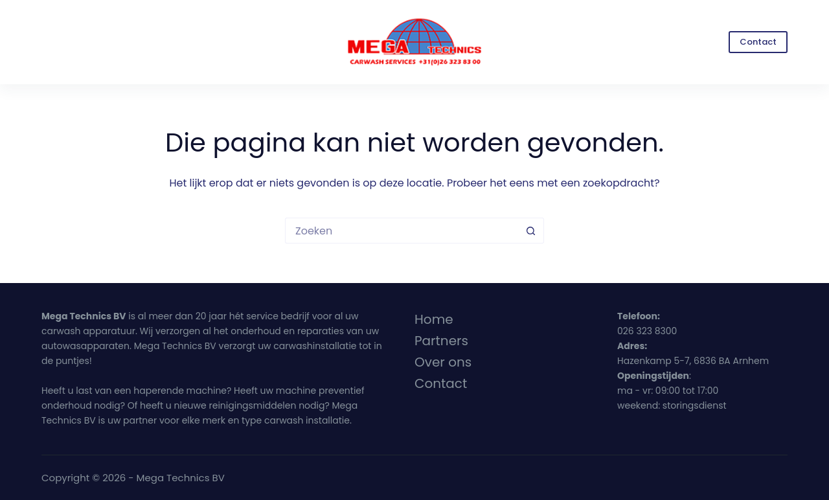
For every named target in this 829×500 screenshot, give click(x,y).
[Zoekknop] (531, 231)
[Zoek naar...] (401, 231)
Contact (758, 42)
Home (433, 319)
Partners (441, 341)
